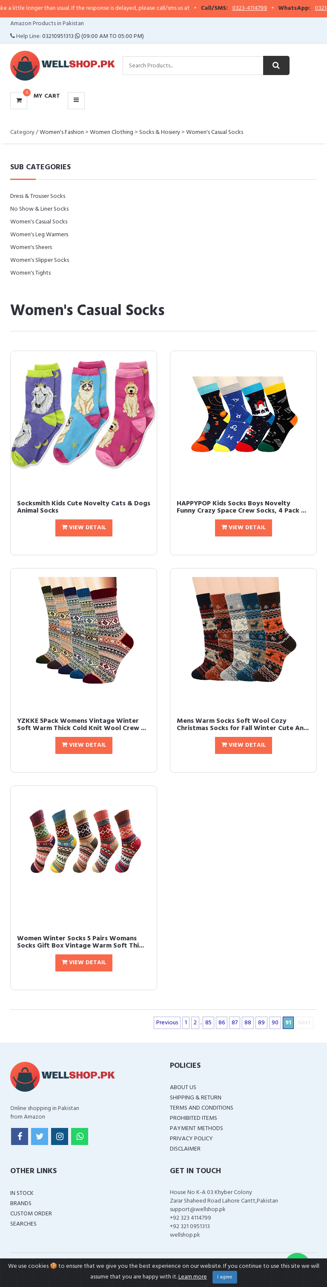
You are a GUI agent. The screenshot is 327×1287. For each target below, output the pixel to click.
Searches (23, 1224)
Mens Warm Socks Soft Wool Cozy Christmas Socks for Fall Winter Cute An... (243, 725)
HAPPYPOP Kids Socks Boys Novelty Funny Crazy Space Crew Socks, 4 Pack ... (241, 507)
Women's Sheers (31, 247)
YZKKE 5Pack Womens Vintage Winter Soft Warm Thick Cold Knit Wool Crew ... (81, 725)
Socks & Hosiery (159, 132)
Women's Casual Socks (214, 132)
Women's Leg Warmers (39, 235)
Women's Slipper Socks (39, 260)
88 (247, 1023)
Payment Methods (196, 1128)
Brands (21, 1204)
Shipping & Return (195, 1098)
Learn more (192, 1277)
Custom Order (31, 1214)
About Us (183, 1088)
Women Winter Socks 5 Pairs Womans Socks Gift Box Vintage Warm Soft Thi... (80, 942)
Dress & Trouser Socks (37, 196)
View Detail (84, 528)
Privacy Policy (191, 1139)
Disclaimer (185, 1149)
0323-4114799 (255, 8)
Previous (167, 1023)
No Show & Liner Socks (39, 209)
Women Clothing (111, 132)
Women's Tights (30, 273)
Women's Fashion (62, 132)
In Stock (22, 1193)
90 (275, 1023)
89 (261, 1023)
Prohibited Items (193, 1118)
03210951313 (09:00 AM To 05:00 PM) (93, 36)
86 (221, 1023)
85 (208, 1023)
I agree (224, 1277)
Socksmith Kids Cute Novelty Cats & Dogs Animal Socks (83, 507)
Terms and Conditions (201, 1108)
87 (235, 1023)
